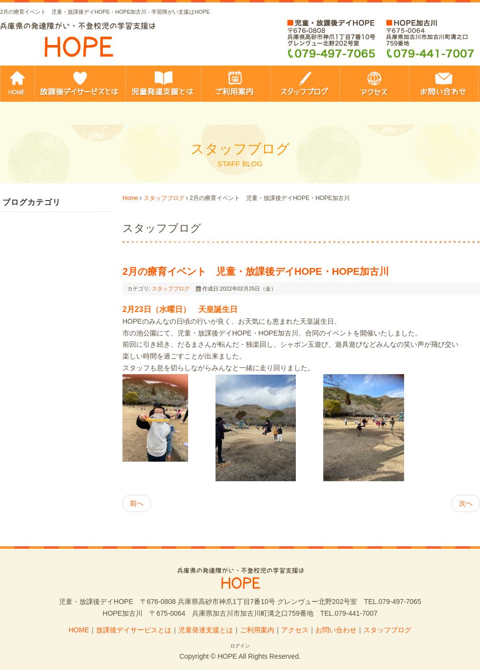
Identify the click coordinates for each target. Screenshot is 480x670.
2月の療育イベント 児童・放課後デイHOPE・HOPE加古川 (255, 271)
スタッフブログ (164, 198)
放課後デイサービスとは (133, 630)
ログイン (240, 645)
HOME (79, 630)
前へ (137, 503)
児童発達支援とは (205, 630)
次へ (466, 503)
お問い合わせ (336, 630)
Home (130, 198)
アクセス (295, 630)
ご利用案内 (257, 630)
